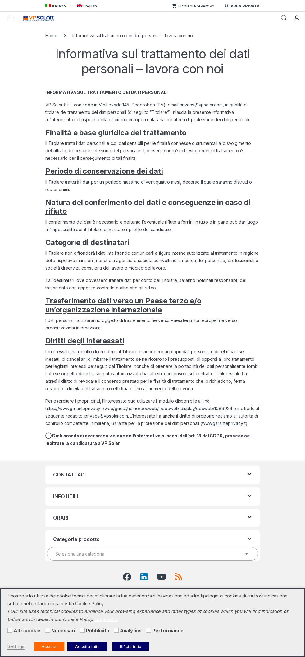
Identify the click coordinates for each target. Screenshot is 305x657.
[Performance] (148, 630)
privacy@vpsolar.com (201, 104)
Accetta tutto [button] (87, 646)
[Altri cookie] (9, 630)
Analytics (131, 630)
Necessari (63, 630)
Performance (167, 630)
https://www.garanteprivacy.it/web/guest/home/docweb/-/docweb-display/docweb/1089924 (138, 408)
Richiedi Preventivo (193, 5)
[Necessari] (47, 630)
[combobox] (152, 554)
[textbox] (152, 554)
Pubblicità (97, 630)
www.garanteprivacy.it (224, 423)
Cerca (283, 18)
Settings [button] (16, 646)
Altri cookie (27, 630)
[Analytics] (116, 630)
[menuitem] (55, 5)
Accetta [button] (49, 646)
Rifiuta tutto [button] (130, 646)
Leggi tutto (105, 619)
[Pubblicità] (82, 630)
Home (51, 35)
